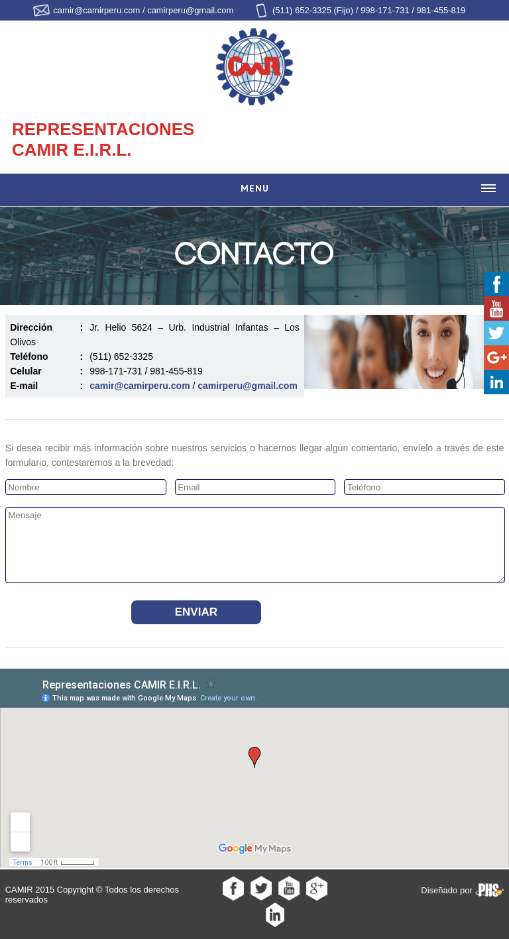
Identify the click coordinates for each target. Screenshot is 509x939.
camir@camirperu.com (139, 385)
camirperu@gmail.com (248, 385)
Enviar (196, 612)
